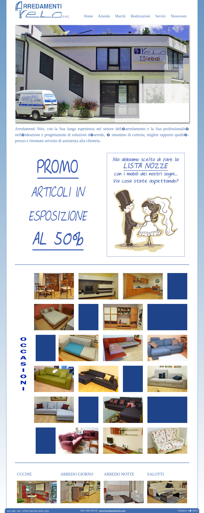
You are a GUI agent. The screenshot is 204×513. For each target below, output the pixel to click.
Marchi (120, 16)
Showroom (178, 16)
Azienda (104, 16)
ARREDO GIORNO (76, 474)
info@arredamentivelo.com (112, 510)
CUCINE (24, 474)
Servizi (160, 16)
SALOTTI (155, 474)
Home (88, 16)
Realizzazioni (140, 16)
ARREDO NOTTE (119, 474)
